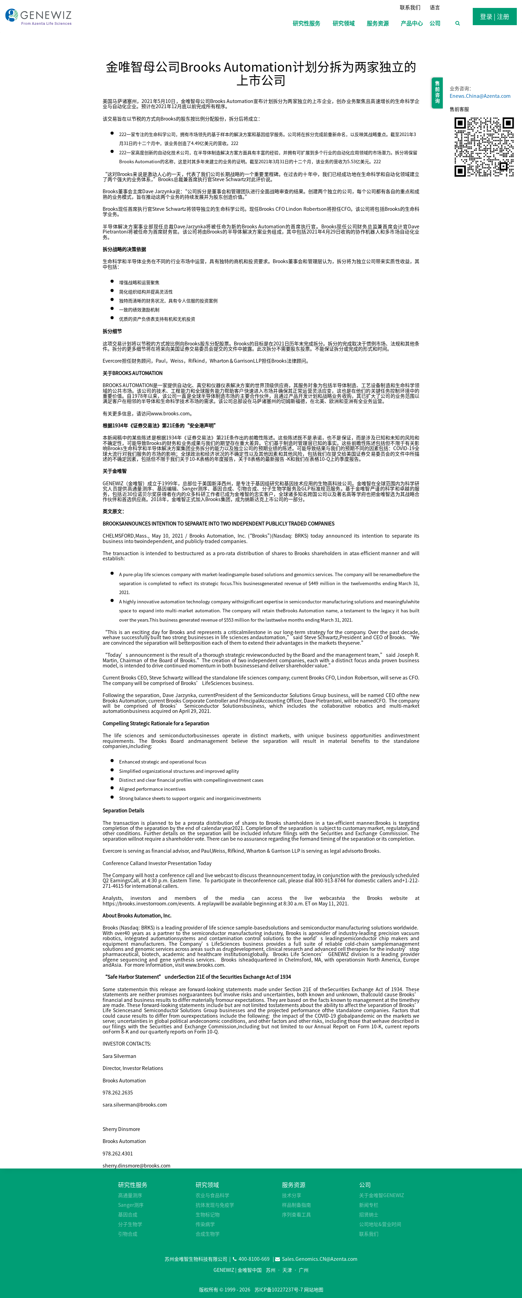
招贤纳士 (368, 1214)
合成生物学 (208, 1233)
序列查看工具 (296, 1214)
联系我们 (410, 7)
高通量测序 (130, 1195)
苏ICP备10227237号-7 (278, 1289)
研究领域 (207, 1184)
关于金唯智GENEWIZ (381, 1195)
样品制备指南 (296, 1204)
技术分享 (291, 1195)
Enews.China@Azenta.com (480, 95)
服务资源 (293, 1184)
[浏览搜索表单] (457, 23)
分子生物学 (130, 1224)
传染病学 (205, 1224)
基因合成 (127, 1214)
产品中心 (412, 23)
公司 (365, 1184)
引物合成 (127, 1233)
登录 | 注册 (494, 16)
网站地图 (313, 1289)
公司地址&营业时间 (380, 1224)
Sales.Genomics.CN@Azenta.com (319, 1258)
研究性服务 (132, 1184)
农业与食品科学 (212, 1195)
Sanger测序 (131, 1204)
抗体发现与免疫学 (215, 1204)
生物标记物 (208, 1214)
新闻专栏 (368, 1204)
